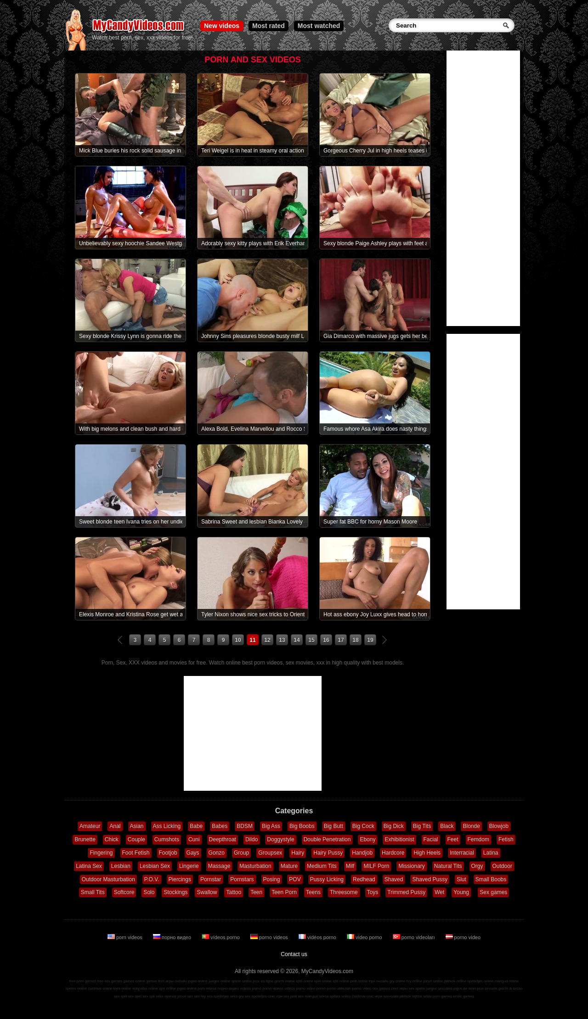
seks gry (237, 996)
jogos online (198, 981)
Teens (313, 892)
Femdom (478, 839)
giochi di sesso (510, 988)
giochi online (285, 981)
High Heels (427, 853)
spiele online (242, 981)
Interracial (462, 853)
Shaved (393, 879)
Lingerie (189, 866)
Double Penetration (327, 839)
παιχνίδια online (145, 988)
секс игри (375, 996)
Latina (490, 853)
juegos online (219, 981)
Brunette (84, 839)
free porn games (82, 981)
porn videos (125, 937)
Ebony (367, 839)
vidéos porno (318, 937)
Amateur (89, 826)
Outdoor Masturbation (108, 879)
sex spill (120, 996)
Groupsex (270, 853)
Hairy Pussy (328, 853)
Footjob (168, 853)
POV (294, 879)
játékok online (455, 981)
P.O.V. (151, 879)
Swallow (207, 892)
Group (241, 853)
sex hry (200, 996)
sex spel (134, 996)
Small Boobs (490, 879)
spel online (323, 981)
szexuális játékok (397, 996)
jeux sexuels (487, 988)
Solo (148, 892)
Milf (350, 866)
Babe (196, 826)
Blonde (471, 826)
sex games (381, 988)
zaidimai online (100, 988)
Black (446, 826)
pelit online (359, 981)
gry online (398, 981)
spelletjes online (480, 981)
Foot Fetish (136, 853)
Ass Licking (167, 826)
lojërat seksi (421, 996)
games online (134, 981)
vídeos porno (221, 937)
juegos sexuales (439, 988)
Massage (219, 866)
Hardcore (393, 853)
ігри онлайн (379, 981)
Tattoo (233, 892)
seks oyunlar (166, 996)
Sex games (493, 892)
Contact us (294, 954)
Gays (193, 853)
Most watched (319, 25)
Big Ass (271, 826)
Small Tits (93, 892)
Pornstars (242, 879)
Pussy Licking (327, 879)
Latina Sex (89, 866)
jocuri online (433, 981)
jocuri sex (185, 996)
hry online (414, 981)
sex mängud (308, 996)
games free (155, 981)
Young (461, 892)
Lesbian (120, 866)
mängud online (507, 981)
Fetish (506, 839)
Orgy (477, 866)
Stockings (175, 892)
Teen (256, 892)
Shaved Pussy (429, 879)
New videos (221, 25)
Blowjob (499, 826)
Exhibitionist (399, 839)
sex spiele (417, 988)
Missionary (411, 866)
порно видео (172, 937)
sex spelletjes (218, 996)
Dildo (251, 839)
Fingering (101, 853)
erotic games (463, 996)
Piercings (180, 879)
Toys (373, 892)
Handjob (362, 853)
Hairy (297, 853)
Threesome (344, 892)
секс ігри (275, 996)
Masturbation (255, 866)
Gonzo (217, 853)
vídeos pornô (250, 988)
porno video (463, 937)
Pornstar (210, 879)
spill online (304, 981)
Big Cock (363, 826)
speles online (76, 988)
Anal (114, 826)
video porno (365, 937)
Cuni (194, 839)
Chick (112, 839)
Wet (439, 892)
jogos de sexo (464, 988)
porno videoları (414, 937)
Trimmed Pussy (406, 892)
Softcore (124, 892)
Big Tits (422, 826)
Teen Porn (284, 892)
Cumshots (166, 839)
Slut (461, 879)
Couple (136, 839)
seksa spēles (329, 996)
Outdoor (502, 866)
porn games (442, 996)
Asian (137, 826)
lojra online (122, 988)
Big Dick (394, 826)
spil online (341, 981)
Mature (289, 866)
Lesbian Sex (155, 866)
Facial (431, 839)
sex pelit (290, 996)
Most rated (268, 25)
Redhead (364, 879)
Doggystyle (280, 839)
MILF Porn (376, 866)
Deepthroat (222, 839)
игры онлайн (176, 981)
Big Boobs (302, 826)
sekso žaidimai (353, 996)
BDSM (245, 826)
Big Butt (333, 826)
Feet (452, 839)
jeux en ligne (263, 981)
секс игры (399, 988)
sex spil (148, 996)
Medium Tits (322, 866)
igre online (167, 988)
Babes (219, 826)
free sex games (109, 981)
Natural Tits (448, 866)
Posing (271, 879)
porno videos (269, 937)
